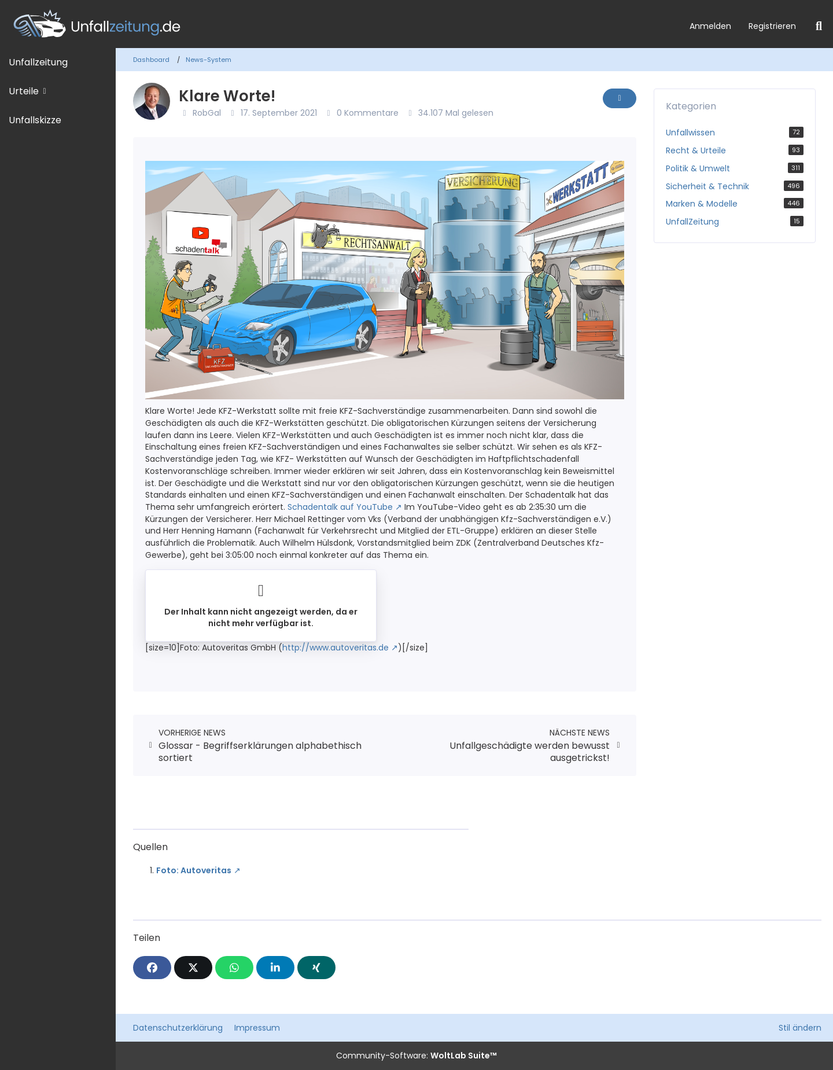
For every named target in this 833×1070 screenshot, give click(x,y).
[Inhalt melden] (619, 98)
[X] (193, 967)
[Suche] (819, 26)
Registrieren (772, 26)
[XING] (316, 967)
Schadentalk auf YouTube (340, 507)
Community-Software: (416, 1055)
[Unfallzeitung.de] (340, 24)
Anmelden (710, 26)
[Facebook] (152, 967)
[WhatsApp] (234, 967)
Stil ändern (800, 1028)
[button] (275, 967)
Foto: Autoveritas (193, 870)
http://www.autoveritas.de (335, 647)
